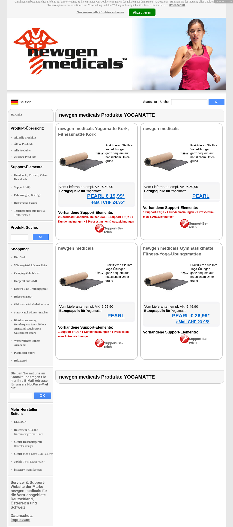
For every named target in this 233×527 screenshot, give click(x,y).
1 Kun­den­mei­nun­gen (180, 212)
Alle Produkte (22, 150)
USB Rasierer (33, 453)
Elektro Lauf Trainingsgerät (31, 288)
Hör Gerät (20, 257)
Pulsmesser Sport (24, 352)
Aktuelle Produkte (25, 137)
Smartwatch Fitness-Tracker (31, 312)
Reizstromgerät (23, 296)
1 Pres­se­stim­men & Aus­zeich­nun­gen (110, 221)
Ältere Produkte (23, 144)
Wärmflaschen (28, 469)
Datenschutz (177, 5)
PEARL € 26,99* (190, 316)
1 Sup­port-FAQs (118, 217)
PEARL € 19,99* (106, 196)
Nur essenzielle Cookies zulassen (100, 12)
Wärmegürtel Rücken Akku (30, 265)
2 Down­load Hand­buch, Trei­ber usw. (82, 217)
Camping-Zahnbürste (27, 273)
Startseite (150, 102)
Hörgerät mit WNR (25, 281)
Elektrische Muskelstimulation (32, 304)
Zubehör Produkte (25, 157)
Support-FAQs (22, 187)
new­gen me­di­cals (161, 128)
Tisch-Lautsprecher (29, 461)
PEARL (200, 196)
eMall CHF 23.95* (192, 322)
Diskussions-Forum (25, 203)
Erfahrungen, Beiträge (27, 195)
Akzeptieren (142, 12)
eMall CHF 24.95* (108, 202)
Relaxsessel (20, 360)
